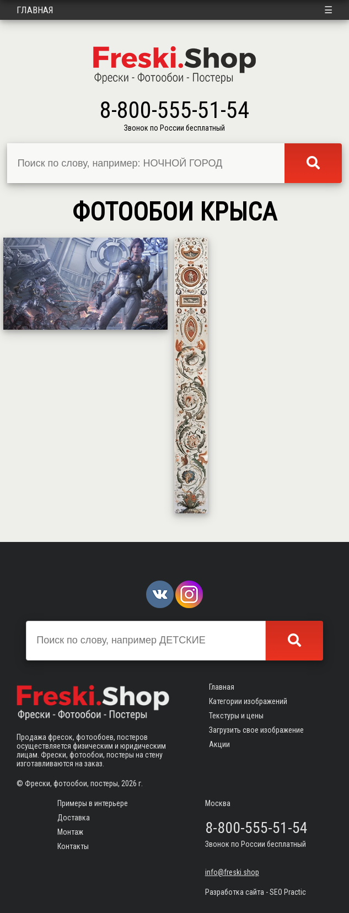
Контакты (73, 846)
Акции (219, 744)
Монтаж (70, 832)
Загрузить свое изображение (256, 730)
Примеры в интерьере (92, 803)
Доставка (73, 817)
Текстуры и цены (236, 715)
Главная (35, 9)
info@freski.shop (232, 872)
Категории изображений (248, 701)
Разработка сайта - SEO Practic (255, 892)
